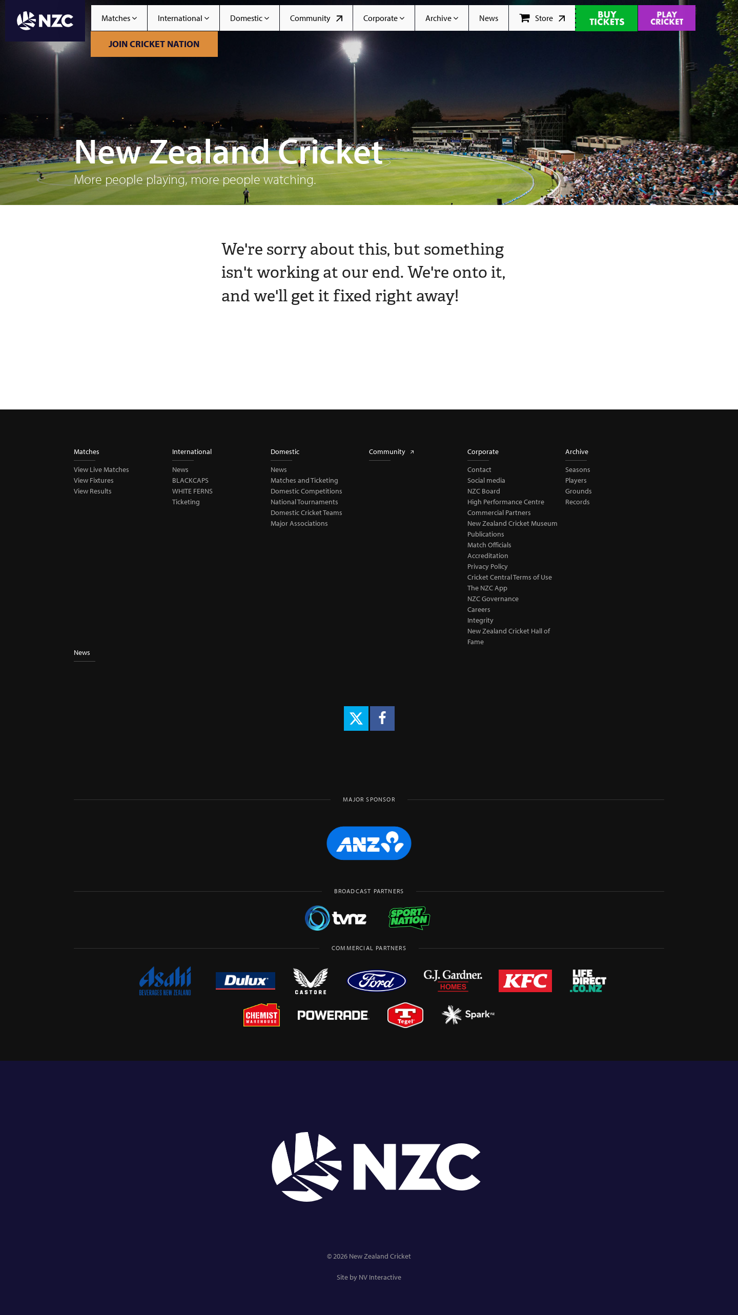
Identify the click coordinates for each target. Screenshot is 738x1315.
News (488, 18)
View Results (93, 491)
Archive (441, 18)
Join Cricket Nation (154, 44)
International (183, 18)
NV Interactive (380, 1277)
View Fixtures (94, 480)
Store (542, 18)
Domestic (249, 18)
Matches (119, 18)
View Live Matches (101, 469)
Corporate (383, 18)
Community (316, 18)
